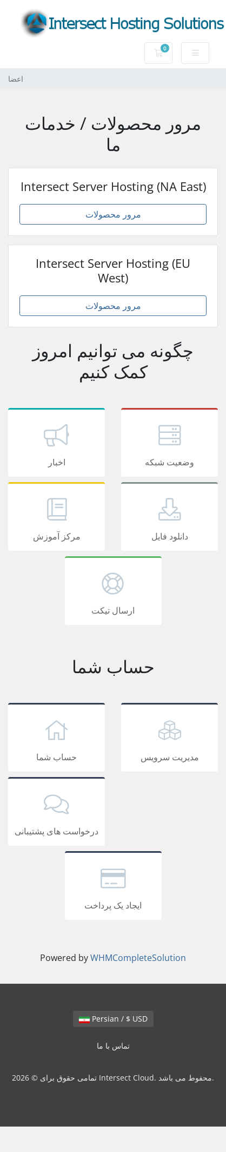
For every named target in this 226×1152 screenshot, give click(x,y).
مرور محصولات (113, 214)
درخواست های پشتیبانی (56, 813)
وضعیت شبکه (169, 444)
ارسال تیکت (113, 592)
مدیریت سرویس (169, 739)
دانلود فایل (169, 518)
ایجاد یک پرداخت (113, 887)
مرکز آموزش (56, 518)
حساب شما (56, 739)
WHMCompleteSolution (138, 958)
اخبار (56, 444)
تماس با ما (113, 1046)
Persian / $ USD (113, 1018)
